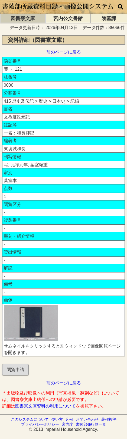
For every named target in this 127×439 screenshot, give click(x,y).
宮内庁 (67, 424)
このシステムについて (30, 419)
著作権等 (108, 419)
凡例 (69, 419)
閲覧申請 (15, 369)
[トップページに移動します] (58, 11)
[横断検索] (120, 7)
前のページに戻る (63, 52)
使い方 (57, 419)
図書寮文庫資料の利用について (45, 406)
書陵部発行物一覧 (91, 424)
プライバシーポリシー (40, 424)
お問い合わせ (87, 419)
